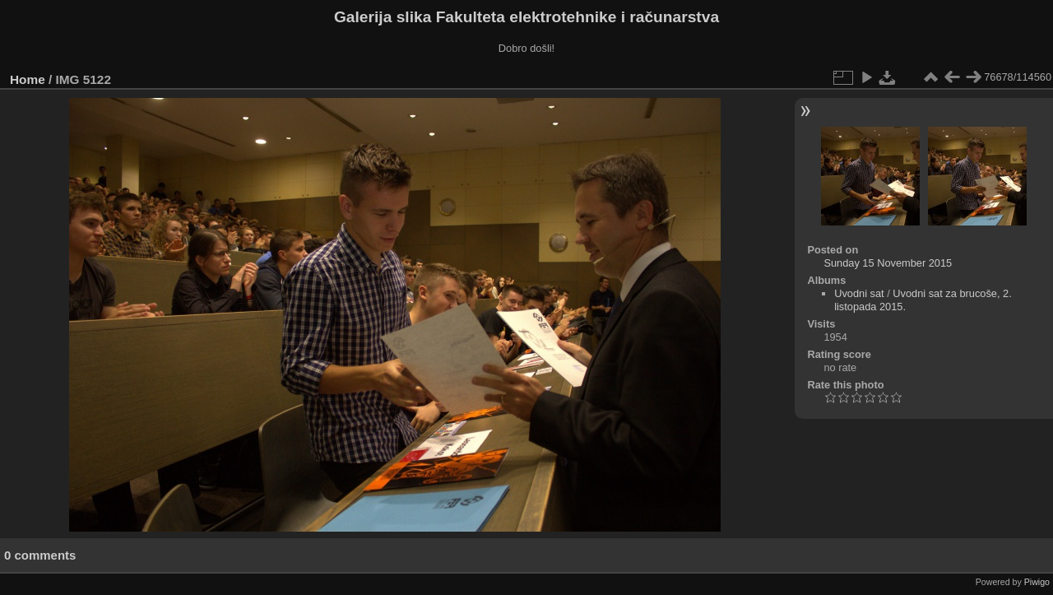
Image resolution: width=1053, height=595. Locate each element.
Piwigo (1037, 582)
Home (27, 79)
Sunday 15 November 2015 (887, 263)
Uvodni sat (859, 293)
